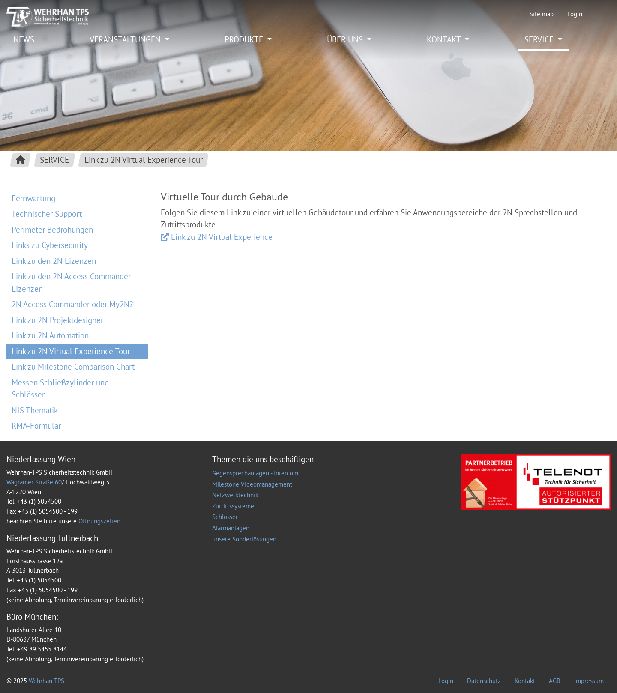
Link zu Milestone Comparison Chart (73, 366)
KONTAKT (445, 39)
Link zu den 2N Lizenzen (54, 261)
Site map (542, 14)
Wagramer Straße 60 (34, 482)
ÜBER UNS (346, 39)
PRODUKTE (245, 39)
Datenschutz (484, 681)
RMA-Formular (36, 426)
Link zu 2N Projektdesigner (57, 320)
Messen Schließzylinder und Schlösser (60, 388)
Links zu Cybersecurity (50, 245)
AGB (554, 681)
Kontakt (525, 681)
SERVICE (540, 39)
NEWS (23, 39)
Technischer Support (47, 214)
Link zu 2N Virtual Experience (222, 237)
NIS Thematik (35, 410)
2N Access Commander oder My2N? (72, 304)
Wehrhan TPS (46, 681)
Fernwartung (33, 198)
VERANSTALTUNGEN (126, 39)
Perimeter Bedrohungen (52, 229)
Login (574, 14)
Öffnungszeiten (99, 521)
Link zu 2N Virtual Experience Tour (71, 351)
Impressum (589, 681)
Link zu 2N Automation (50, 335)
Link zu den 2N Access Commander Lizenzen (71, 282)
